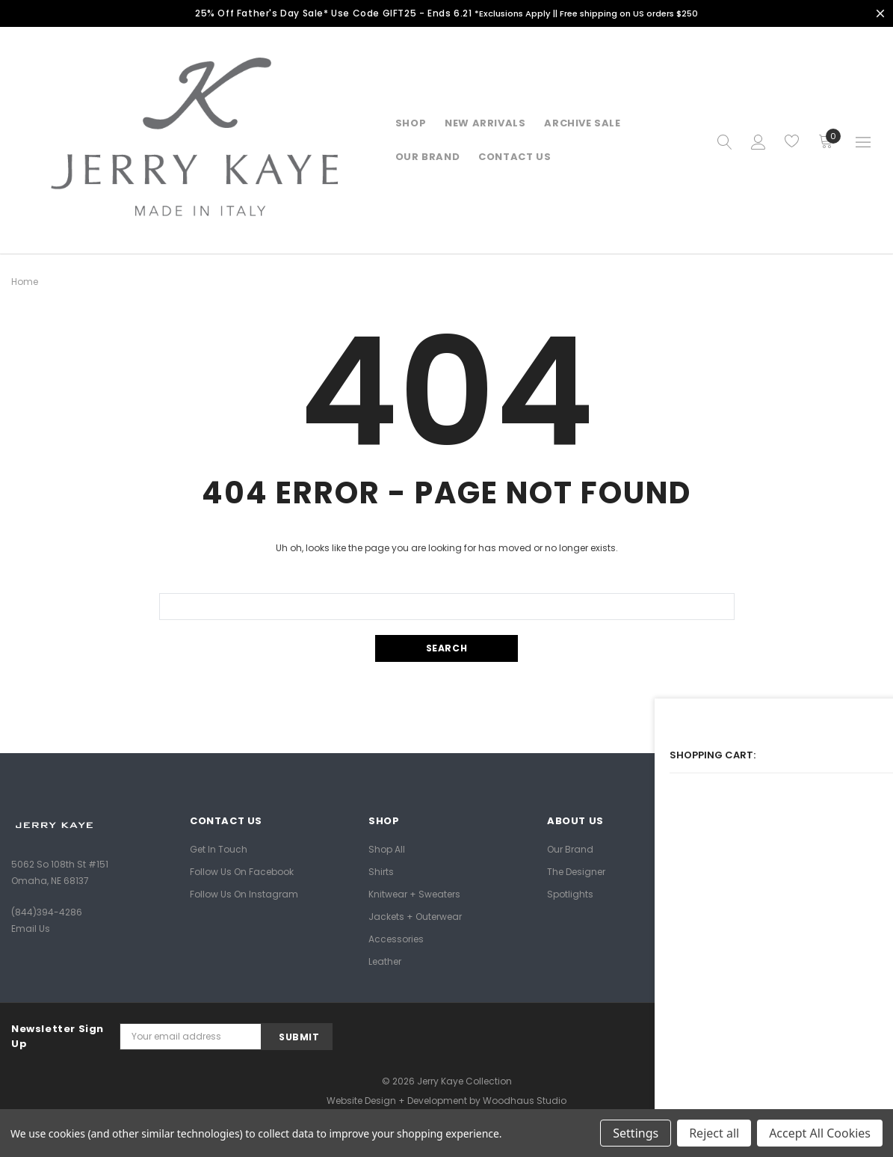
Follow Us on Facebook (242, 871)
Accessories (396, 938)
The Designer (576, 871)
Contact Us (514, 157)
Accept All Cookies (820, 1133)
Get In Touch (218, 848)
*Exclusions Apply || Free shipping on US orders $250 (587, 13)
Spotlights (570, 893)
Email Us (30, 928)
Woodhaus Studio (524, 1100)
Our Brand (570, 848)
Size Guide (749, 871)
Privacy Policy (756, 893)
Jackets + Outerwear (415, 915)
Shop (410, 123)
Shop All (386, 848)
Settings (635, 1133)
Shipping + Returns (769, 848)
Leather (384, 960)
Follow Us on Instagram (244, 893)
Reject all (714, 1133)
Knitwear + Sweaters (414, 893)
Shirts (381, 871)
